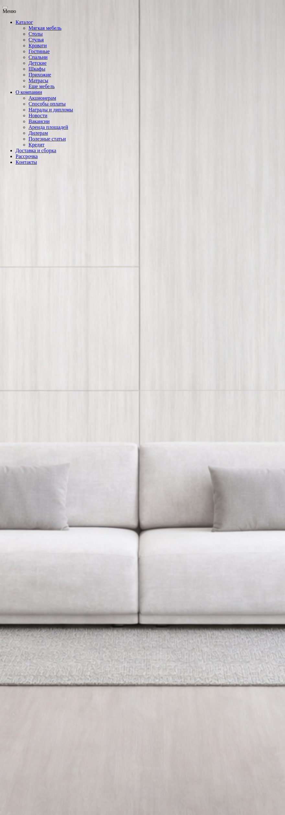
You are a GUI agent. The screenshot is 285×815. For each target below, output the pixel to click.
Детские (37, 63)
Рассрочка (27, 156)
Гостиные (39, 51)
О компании (29, 92)
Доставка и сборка (36, 150)
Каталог (24, 22)
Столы (35, 34)
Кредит (36, 144)
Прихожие (39, 74)
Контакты (26, 162)
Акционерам (42, 98)
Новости (37, 115)
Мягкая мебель (45, 28)
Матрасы (38, 80)
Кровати (37, 45)
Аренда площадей (48, 127)
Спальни (38, 57)
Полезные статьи (47, 139)
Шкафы (36, 69)
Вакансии (39, 121)
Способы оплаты (47, 104)
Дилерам (38, 133)
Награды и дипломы (50, 109)
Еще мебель (41, 86)
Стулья (36, 39)
